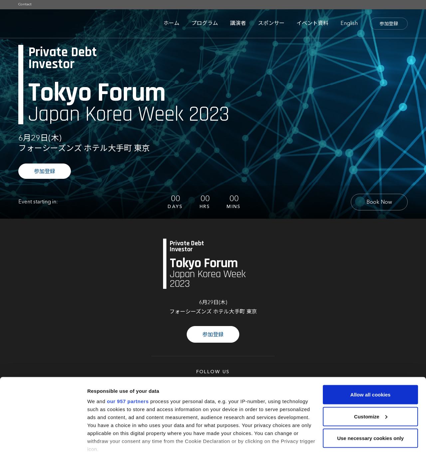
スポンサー (271, 23)
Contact (25, 4)
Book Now (379, 202)
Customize (370, 384)
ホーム (171, 23)
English (349, 23)
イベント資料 (312, 23)
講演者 (238, 23)
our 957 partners (128, 368)
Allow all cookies (370, 362)
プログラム (204, 23)
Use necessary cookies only (370, 405)
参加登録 (388, 24)
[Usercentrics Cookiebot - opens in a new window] (43, 442)
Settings (97, 442)
